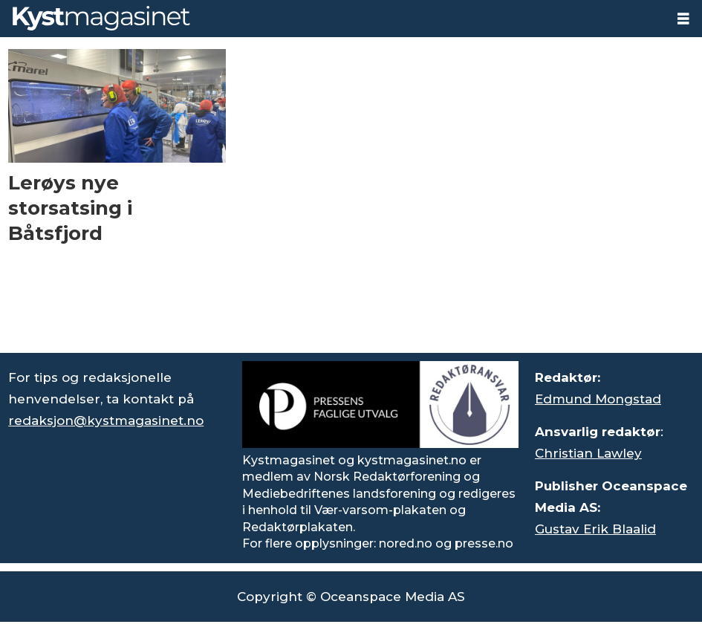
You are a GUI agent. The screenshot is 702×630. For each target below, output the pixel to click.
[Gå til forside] (101, 18)
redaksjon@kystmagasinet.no (106, 420)
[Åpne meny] (683, 18)
